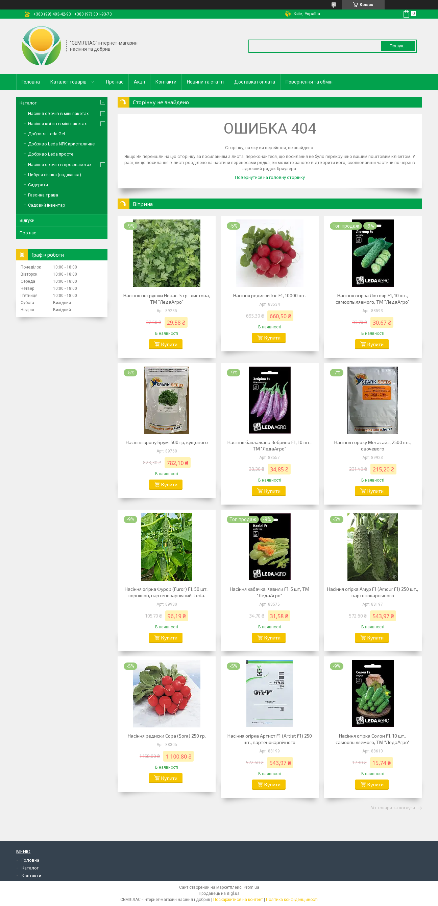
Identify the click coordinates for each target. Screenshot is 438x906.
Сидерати (38, 184)
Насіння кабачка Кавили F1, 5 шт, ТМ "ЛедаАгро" (269, 592)
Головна (31, 82)
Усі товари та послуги (393, 808)
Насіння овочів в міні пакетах (58, 113)
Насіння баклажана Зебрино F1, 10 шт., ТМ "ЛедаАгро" (269, 445)
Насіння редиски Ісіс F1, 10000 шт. (269, 295)
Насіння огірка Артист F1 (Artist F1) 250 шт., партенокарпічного (269, 739)
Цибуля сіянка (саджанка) (54, 174)
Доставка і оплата (254, 82)
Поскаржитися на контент (238, 899)
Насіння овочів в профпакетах (59, 164)
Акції (139, 82)
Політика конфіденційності (292, 899)
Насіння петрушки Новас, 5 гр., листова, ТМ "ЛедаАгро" (166, 299)
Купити (169, 344)
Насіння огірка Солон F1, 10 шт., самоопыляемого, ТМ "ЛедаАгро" (373, 739)
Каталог (28, 103)
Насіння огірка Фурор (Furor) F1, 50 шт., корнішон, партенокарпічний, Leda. (167, 592)
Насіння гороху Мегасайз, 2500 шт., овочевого (372, 445)
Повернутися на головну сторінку (270, 177)
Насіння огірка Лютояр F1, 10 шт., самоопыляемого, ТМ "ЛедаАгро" (373, 299)
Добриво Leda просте (50, 154)
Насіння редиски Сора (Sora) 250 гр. (167, 736)
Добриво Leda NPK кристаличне (61, 143)
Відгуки (27, 220)
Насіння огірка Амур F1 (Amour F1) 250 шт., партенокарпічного (372, 592)
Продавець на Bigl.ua (219, 893)
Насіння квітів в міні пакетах (57, 123)
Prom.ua (251, 887)
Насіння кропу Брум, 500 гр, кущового (167, 442)
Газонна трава (43, 195)
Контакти (165, 82)
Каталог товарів (68, 82)
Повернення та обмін (309, 82)
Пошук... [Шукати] (398, 45)
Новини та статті (205, 82)
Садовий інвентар (46, 205)
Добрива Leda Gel (46, 133)
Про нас (114, 82)
